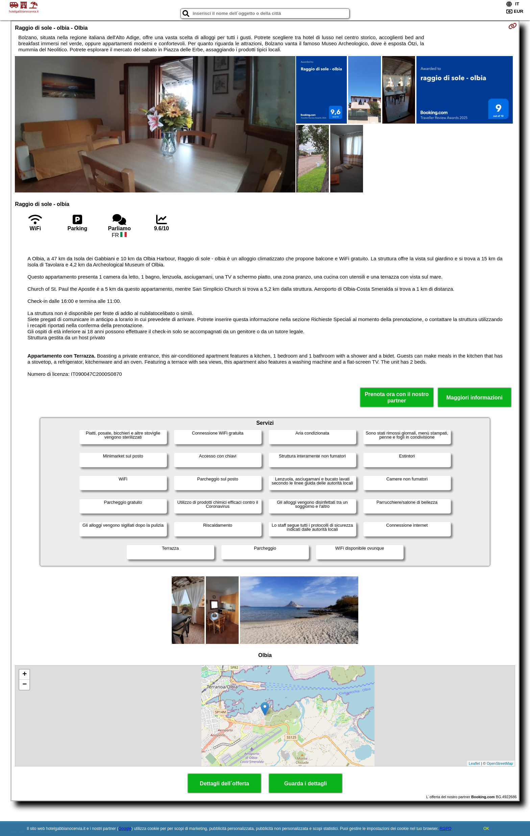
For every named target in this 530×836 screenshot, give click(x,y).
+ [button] (24, 675)
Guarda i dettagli (305, 783)
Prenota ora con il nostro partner (397, 397)
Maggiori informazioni (475, 397)
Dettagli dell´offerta (224, 783)
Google (124, 828)
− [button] (24, 685)
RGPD (446, 828)
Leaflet (474, 763)
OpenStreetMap (500, 763)
